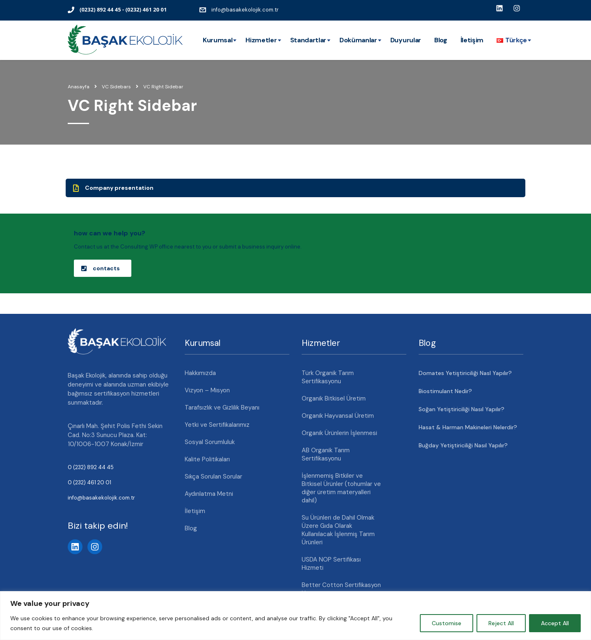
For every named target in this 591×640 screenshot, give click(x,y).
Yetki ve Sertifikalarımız (217, 425)
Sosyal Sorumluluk (210, 442)
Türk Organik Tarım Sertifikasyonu (328, 377)
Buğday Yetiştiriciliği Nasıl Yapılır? (463, 445)
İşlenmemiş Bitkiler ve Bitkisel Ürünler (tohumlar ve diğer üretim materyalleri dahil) (341, 488)
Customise (446, 623)
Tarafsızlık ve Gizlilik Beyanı (222, 407)
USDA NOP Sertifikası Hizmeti (331, 563)
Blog (440, 40)
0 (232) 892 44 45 (91, 467)
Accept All (555, 623)
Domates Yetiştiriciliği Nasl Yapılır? (465, 373)
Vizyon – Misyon (207, 390)
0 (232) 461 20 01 (89, 482)
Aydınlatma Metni (209, 494)
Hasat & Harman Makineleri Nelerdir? (468, 427)
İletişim (471, 40)
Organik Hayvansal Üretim (338, 416)
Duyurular (405, 40)
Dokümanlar (358, 40)
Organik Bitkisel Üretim (334, 398)
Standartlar (308, 40)
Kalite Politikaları (207, 459)
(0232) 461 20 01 (146, 9)
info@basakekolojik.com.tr (245, 9)
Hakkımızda (200, 373)
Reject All (501, 623)
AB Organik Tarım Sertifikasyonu (326, 454)
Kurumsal (217, 40)
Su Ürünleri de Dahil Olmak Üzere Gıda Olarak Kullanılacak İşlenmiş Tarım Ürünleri (338, 529)
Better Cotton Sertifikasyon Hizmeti (341, 589)
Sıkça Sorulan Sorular (213, 476)
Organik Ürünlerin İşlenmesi (339, 433)
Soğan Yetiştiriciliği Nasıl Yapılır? (461, 409)
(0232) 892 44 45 (100, 9)
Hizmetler (261, 40)
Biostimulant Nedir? (445, 391)
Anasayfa (78, 86)
